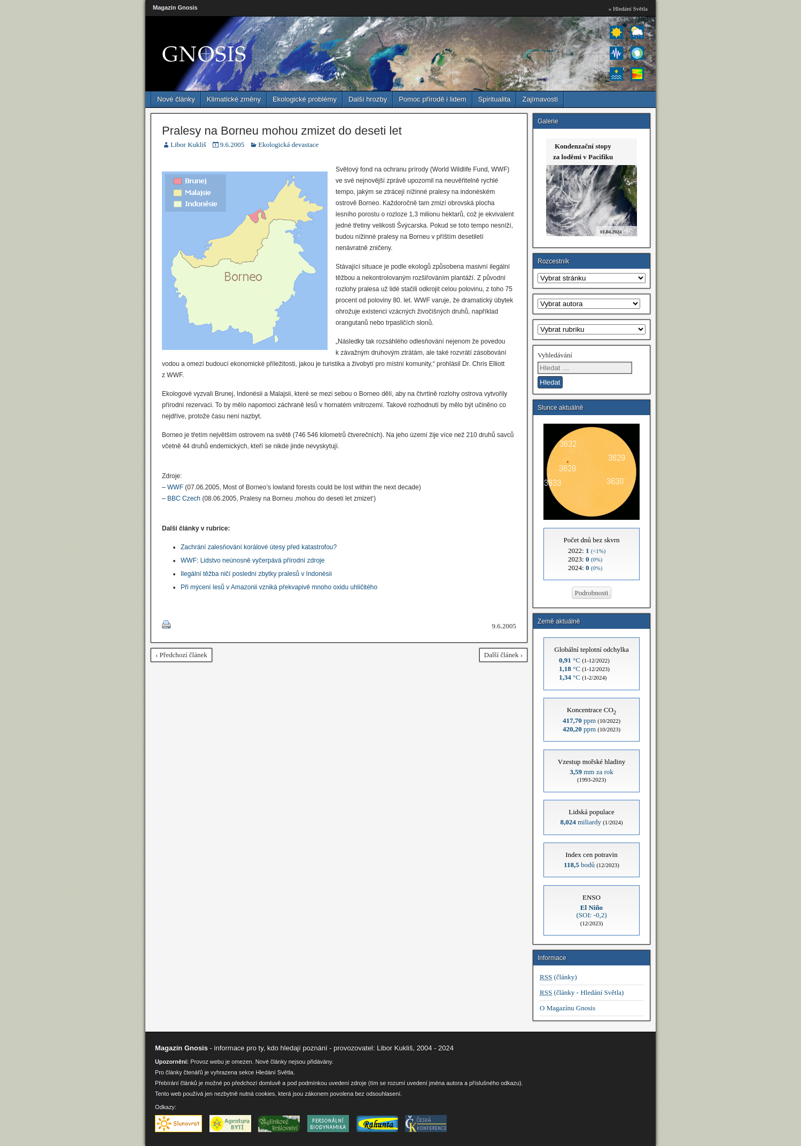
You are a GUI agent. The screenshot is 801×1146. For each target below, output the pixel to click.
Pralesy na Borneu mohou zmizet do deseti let (282, 130)
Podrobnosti (592, 593)
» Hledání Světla (628, 8)
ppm (579, 720)
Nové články (176, 99)
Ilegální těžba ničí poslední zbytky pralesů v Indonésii (256, 574)
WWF (175, 487)
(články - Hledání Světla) (582, 992)
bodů (579, 865)
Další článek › (503, 655)
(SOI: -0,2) (591, 911)
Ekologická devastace (288, 145)
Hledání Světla (274, 1072)
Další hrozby (367, 99)
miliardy (580, 822)
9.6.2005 (232, 145)
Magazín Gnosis (175, 7)
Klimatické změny (234, 99)
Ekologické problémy (305, 99)
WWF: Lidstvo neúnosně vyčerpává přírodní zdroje (252, 560)
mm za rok (591, 772)
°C (569, 660)
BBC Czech (183, 498)
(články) (558, 977)
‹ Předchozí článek (181, 655)
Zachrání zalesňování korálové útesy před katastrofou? (259, 547)
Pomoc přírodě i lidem (432, 99)
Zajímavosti (539, 99)
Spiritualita (494, 99)
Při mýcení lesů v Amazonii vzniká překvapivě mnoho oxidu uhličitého (279, 587)
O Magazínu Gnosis (567, 1008)
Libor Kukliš (188, 145)
